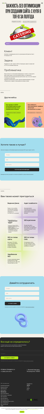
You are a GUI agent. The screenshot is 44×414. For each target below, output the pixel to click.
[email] (22, 349)
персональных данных (28, 174)
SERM (8, 114)
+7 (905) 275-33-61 (6, 371)
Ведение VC (38, 112)
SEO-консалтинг (4, 404)
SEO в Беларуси (4, 398)
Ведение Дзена (4, 387)
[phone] (22, 353)
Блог (28, 389)
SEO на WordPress (5, 393)
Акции (28, 388)
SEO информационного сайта (7, 401)
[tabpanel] (22, 65)
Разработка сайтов (29, 384)
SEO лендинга (4, 396)
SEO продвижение (31, 112)
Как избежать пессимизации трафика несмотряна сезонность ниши (35, 107)
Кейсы (28, 385)
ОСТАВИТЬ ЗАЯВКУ (9, 358)
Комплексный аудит (5, 385)
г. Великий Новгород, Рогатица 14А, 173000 (33, 370)
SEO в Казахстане (5, 400)
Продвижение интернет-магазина (13, 112)
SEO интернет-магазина (6, 395)
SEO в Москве (4, 388)
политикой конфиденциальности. (32, 409)
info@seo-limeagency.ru (8, 369)
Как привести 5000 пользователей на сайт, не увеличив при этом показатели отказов (13, 107)
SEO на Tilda (3, 392)
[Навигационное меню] (42, 3)
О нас (28, 386)
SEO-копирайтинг (5, 402)
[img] (14, 122)
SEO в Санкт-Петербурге (3, 391)
